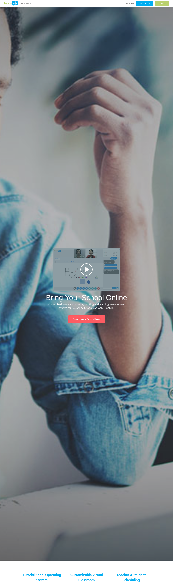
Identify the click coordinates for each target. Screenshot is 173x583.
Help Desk (130, 3)
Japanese (26, 3)
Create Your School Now (86, 319)
